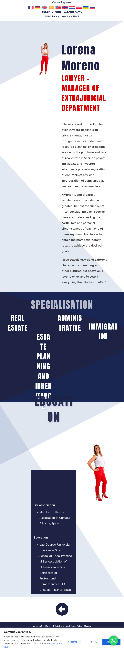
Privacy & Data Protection (57, 626)
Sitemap (87, 626)
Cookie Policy (76, 626)
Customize (73, 642)
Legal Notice (39, 626)
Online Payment (62, 2)
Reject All (92, 642)
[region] (62, 639)
